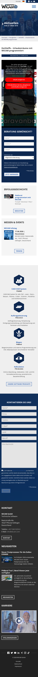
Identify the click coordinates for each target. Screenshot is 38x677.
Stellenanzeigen (10, 638)
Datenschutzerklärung (10, 167)
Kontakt (18, 1)
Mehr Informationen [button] (19, 76)
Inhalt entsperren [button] (19, 80)
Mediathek (19, 211)
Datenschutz (18, 664)
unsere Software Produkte (19, 384)
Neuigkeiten (13, 37)
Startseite (4, 37)
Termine (19, 251)
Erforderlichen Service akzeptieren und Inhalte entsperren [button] (19, 86)
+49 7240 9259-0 (14, 529)
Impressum (18, 666)
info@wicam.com (13, 532)
